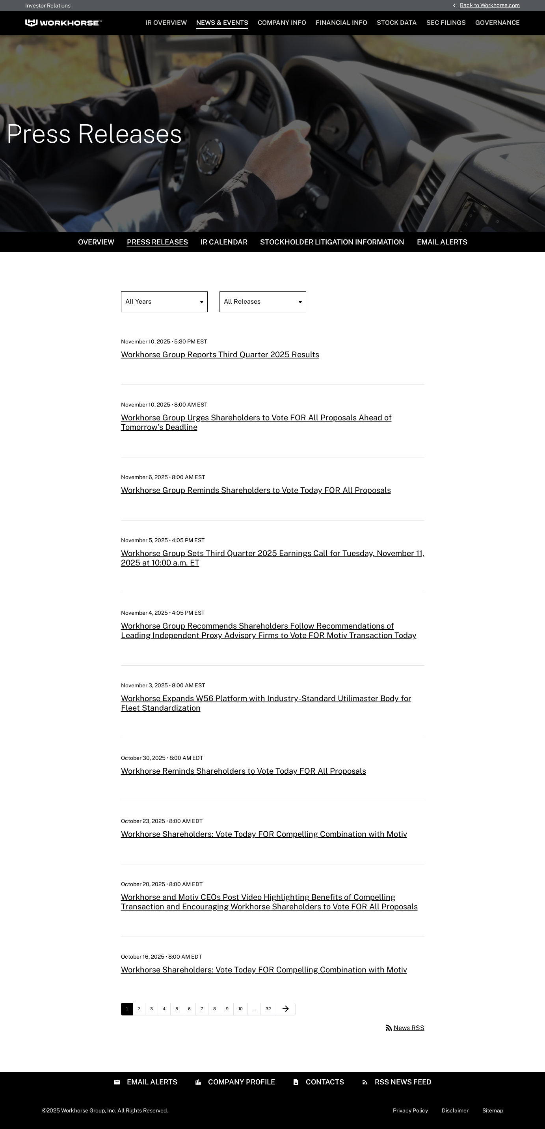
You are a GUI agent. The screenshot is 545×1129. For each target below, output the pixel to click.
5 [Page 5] (179, 1010)
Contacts (324, 1082)
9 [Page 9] (229, 1010)
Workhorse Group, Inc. (88, 1110)
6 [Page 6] (192, 1010)
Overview (96, 242)
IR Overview (166, 22)
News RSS (404, 1028)
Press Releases (157, 242)
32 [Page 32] (270, 1010)
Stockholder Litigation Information (332, 242)
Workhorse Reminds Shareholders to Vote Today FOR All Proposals (243, 771)
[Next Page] (286, 1009)
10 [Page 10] (243, 1010)
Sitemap (492, 1110)
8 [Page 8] (217, 1010)
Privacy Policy (410, 1110)
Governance (497, 22)
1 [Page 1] (129, 1010)
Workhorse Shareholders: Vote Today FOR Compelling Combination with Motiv (264, 834)
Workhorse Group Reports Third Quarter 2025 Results (220, 354)
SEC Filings (446, 22)
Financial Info (341, 22)
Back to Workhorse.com (490, 5)
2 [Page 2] (141, 1010)
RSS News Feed (402, 1082)
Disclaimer (455, 1110)
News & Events (222, 22)
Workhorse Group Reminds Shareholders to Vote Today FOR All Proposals (256, 490)
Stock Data (397, 22)
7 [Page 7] (204, 1010)
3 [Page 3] (154, 1010)
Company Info (282, 22)
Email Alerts (442, 242)
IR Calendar (224, 242)
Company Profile (240, 1082)
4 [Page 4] (166, 1010)
